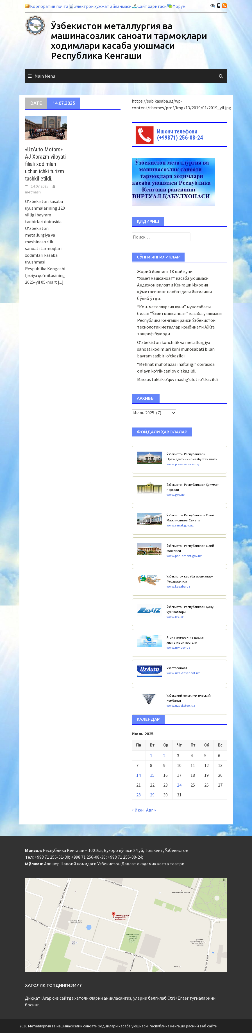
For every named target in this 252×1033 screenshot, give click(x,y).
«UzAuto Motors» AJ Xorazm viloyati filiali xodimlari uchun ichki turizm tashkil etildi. (45, 164)
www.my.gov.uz (178, 647)
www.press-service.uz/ (183, 464)
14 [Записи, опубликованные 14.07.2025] (138, 775)
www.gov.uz (176, 495)
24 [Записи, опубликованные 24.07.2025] (179, 785)
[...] (60, 282)
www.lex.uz (175, 617)
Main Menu (45, 76)
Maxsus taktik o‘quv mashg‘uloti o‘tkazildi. (178, 379)
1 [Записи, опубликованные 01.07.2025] (151, 755)
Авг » (151, 810)
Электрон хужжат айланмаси (102, 6)
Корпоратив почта (49, 6)
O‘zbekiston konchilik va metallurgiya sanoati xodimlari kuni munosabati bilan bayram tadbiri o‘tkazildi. (176, 349)
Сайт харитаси (152, 6)
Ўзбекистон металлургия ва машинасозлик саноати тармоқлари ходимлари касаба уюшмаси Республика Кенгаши (129, 41)
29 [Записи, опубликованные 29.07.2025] (152, 795)
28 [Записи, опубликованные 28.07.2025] (138, 795)
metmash (33, 192)
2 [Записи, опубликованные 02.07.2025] (164, 755)
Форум (178, 6)
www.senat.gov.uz (180, 525)
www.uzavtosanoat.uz (183, 673)
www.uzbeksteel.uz (181, 705)
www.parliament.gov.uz (184, 556)
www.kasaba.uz (178, 586)
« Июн (138, 810)
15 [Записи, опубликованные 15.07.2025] (152, 775)
